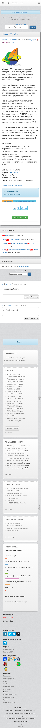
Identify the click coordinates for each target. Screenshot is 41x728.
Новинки (9, 370)
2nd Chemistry (12, 396)
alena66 (8, 305)
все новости (8, 474)
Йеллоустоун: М (12, 379)
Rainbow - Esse (12, 413)
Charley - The (11, 382)
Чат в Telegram (7, 201)
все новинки (8, 432)
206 (13, 42)
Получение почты (8, 649)
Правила (6, 700)
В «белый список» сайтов (15, 465)
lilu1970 (8, 284)
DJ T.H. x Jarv (11, 391)
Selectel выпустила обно (15, 453)
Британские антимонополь (15, 456)
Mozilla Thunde (12, 374)
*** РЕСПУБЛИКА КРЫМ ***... (16, 503)
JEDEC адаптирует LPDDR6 (16, 446)
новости (19, 442)
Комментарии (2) (10, 602)
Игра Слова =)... (12, 498)
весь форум (8, 509)
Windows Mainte (12, 418)
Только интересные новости (15, 360)
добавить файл (12, 428)
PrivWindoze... (11, 411)
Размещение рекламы (10, 694)
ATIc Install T (11, 406)
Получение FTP (8, 652)
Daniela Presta (11, 384)
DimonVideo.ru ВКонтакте (12, 186)
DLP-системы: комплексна (15, 458)
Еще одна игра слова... (14, 493)
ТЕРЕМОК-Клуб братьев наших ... (18, 488)
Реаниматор (7, 676)
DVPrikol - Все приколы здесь (15, 358)
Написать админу (8, 697)
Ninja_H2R (32, 40)
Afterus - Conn (11, 399)
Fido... (9, 416)
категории (18, 24)
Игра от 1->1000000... (14, 491)
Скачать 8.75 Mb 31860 (20, 217)
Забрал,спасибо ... (13, 530)
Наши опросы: (11, 547)
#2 (2, 284)
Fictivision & (11, 389)
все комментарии (10, 537)
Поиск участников (8, 686)
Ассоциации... (11, 500)
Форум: (24, 201)
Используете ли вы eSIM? (20, 12)
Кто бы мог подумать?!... (15, 526)
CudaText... (10, 421)
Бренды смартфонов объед (16, 463)
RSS (24, 24)
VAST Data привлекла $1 (15, 448)
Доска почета (7, 689)
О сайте (5, 684)
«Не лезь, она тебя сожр (15, 468)
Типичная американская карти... (17, 528)
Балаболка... (11, 403)
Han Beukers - (12, 386)
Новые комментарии (14, 519)
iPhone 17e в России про (15, 460)
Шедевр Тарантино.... (14, 523)
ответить (34, 297)
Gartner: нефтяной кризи (15, 451)
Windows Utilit (11, 408)
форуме (17, 484)
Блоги (5, 681)
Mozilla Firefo (11, 401)
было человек (23, 266)
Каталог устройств (8, 678)
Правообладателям (9, 702)
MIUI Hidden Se (12, 377)
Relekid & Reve (12, 394)
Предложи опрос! (22, 602)
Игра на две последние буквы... (17, 495)
